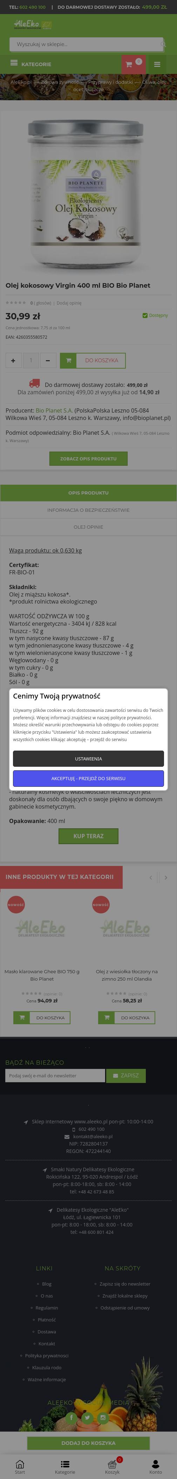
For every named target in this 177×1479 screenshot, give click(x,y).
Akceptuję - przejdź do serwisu (89, 778)
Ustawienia (88, 759)
